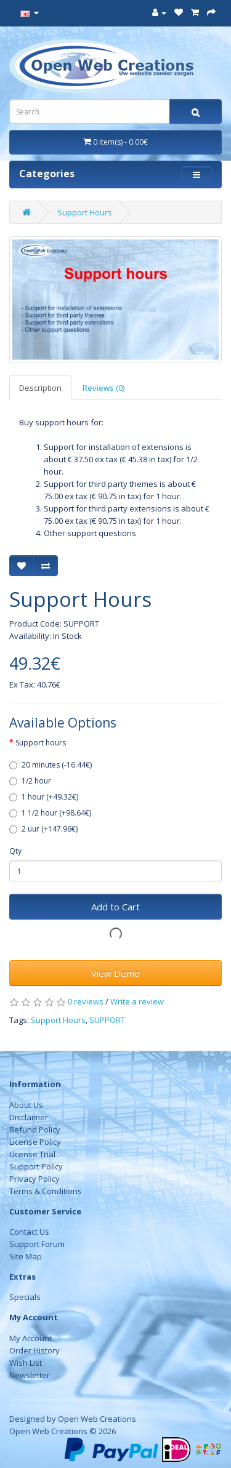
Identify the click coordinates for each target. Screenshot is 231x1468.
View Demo (115, 973)
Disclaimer (28, 1117)
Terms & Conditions (45, 1191)
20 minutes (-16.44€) (50, 765)
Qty (15, 851)
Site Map (25, 1256)
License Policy (35, 1141)
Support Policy (36, 1166)
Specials (25, 1296)
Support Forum (37, 1243)
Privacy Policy (34, 1178)
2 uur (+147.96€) (43, 829)
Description (40, 387)
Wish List (25, 1362)
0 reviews (85, 1001)
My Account (30, 1338)
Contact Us (29, 1231)
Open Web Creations (97, 1418)
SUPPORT (107, 1019)
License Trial (32, 1154)
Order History (34, 1350)
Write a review (137, 1001)
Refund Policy (34, 1129)
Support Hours (84, 212)
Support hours (40, 742)
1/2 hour (30, 781)
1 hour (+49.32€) (43, 797)
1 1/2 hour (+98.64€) (50, 813)
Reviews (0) (103, 387)
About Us (26, 1104)
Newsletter (29, 1375)
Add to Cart (115, 906)
